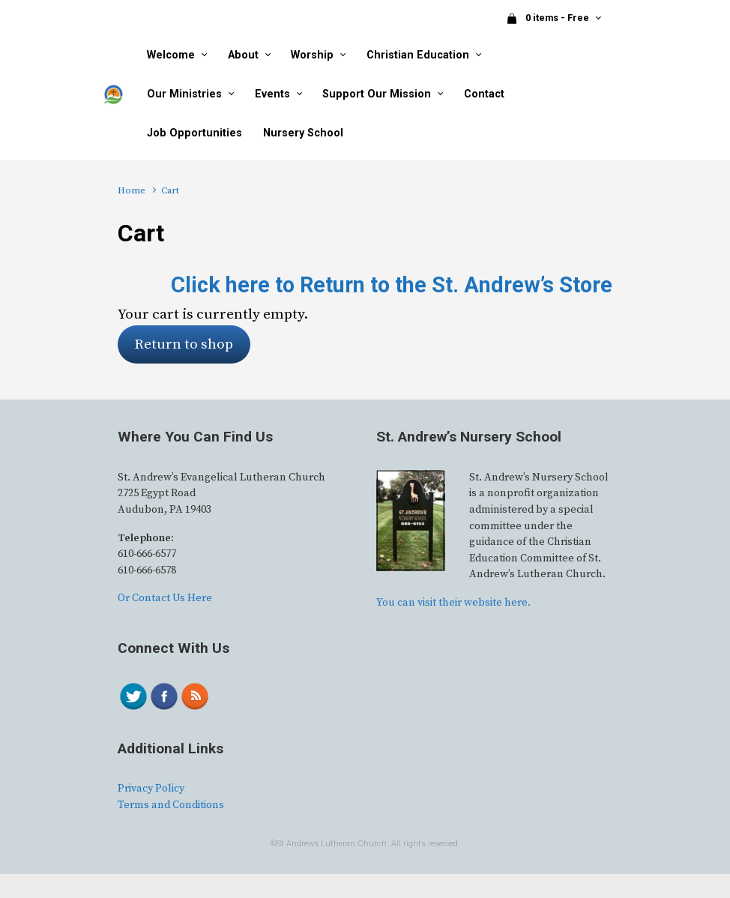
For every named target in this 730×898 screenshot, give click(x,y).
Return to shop (183, 344)
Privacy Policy (151, 788)
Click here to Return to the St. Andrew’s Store (391, 285)
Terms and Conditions (171, 805)
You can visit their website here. (453, 602)
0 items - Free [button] (548, 18)
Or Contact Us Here (165, 598)
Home (131, 190)
